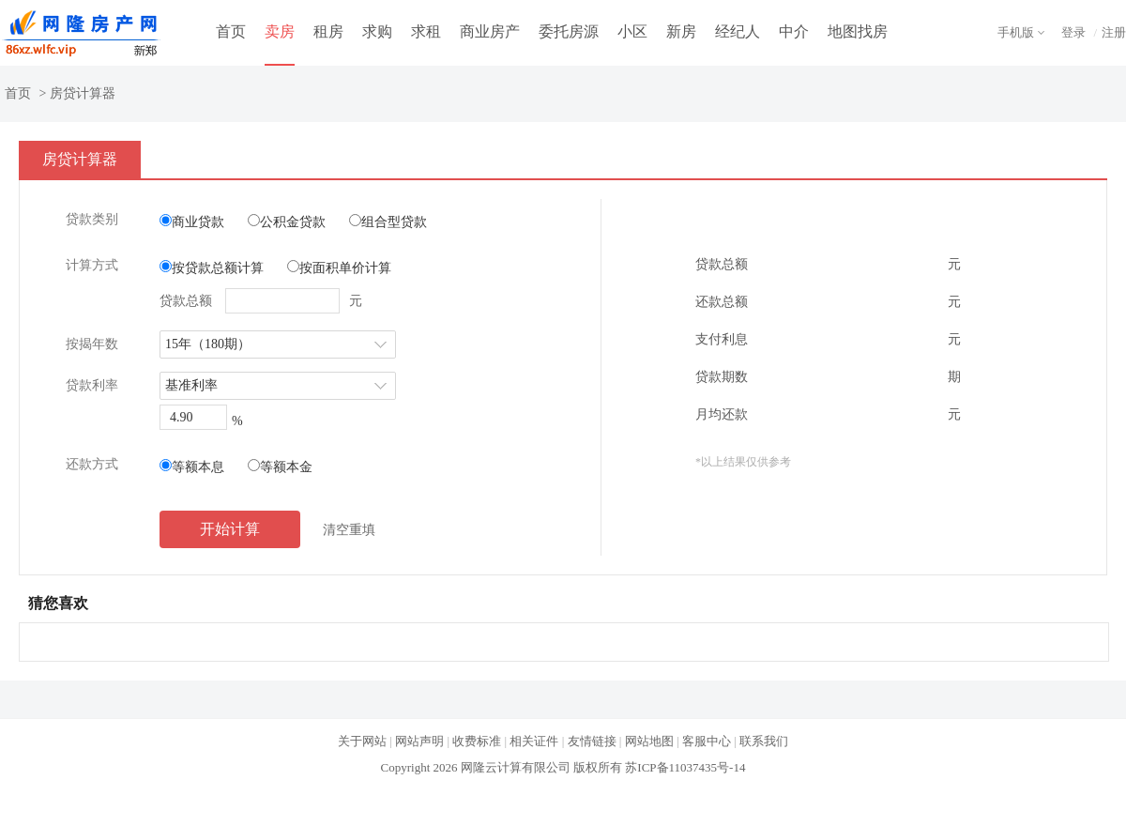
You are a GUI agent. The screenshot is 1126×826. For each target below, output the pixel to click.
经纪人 (737, 31)
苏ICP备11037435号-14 (685, 767)
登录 (1073, 32)
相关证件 (534, 741)
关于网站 (362, 741)
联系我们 (763, 741)
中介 (794, 31)
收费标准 (476, 741)
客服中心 (706, 741)
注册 (1114, 32)
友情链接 (592, 741)
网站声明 (419, 741)
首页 (231, 31)
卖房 (280, 31)
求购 (377, 31)
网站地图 (649, 741)
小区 (632, 31)
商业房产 (490, 31)
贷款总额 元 (261, 301)
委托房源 (569, 31)
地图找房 (858, 31)
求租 (426, 31)
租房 (328, 31)
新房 (681, 31)
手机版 (1015, 32)
